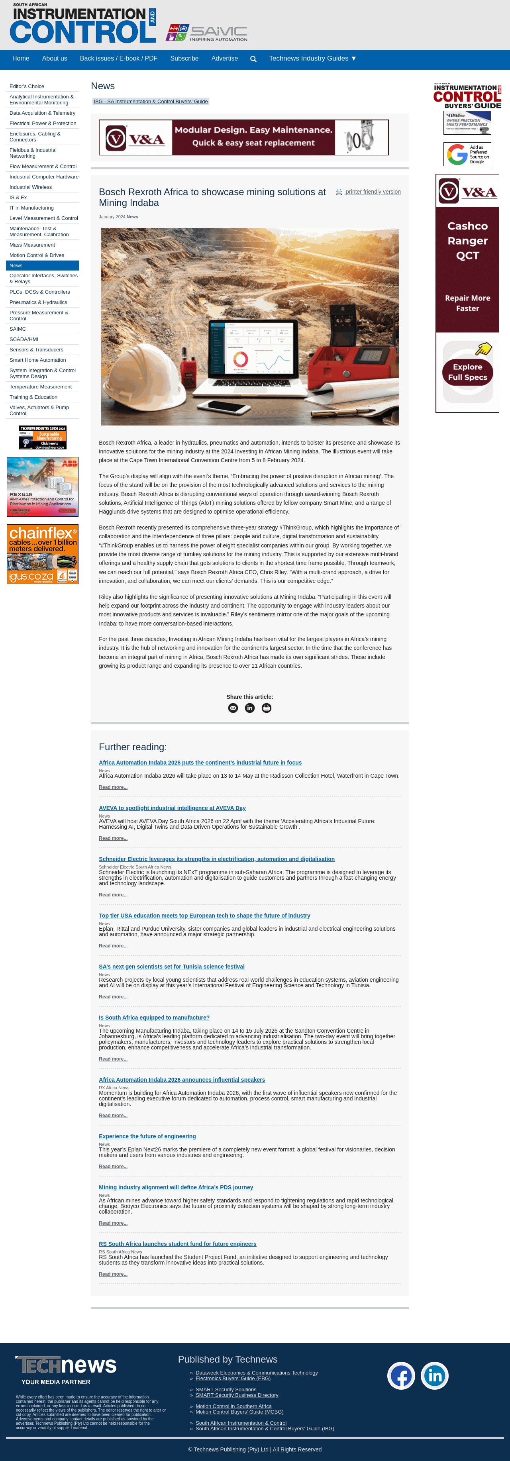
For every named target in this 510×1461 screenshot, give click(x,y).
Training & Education (33, 397)
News (16, 266)
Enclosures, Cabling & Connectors (35, 137)
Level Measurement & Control (44, 218)
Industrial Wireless (31, 187)
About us (54, 58)
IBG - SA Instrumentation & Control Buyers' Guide (151, 101)
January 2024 (112, 216)
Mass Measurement (32, 245)
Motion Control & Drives (37, 255)
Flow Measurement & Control (43, 166)
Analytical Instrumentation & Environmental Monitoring (42, 100)
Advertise (225, 58)
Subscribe (185, 58)
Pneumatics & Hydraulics (38, 302)
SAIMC (18, 329)
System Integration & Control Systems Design (43, 373)
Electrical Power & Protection (43, 123)
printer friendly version (367, 191)
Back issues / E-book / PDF (119, 58)
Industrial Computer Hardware (44, 177)
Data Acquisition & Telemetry (42, 113)
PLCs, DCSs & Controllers (40, 292)
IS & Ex (18, 197)
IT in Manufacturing (32, 208)
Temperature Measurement (41, 387)
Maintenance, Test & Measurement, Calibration (39, 231)
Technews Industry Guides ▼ (313, 58)
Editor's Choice (27, 86)
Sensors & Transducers (36, 350)
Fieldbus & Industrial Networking (33, 153)
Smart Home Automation (38, 360)
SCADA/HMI (24, 339)
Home (20, 58)
